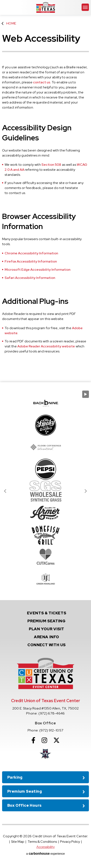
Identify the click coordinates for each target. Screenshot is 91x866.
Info (46, 636)
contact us (41, 82)
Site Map (17, 841)
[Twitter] (56, 740)
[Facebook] (33, 740)
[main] (45, 191)
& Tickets (46, 613)
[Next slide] (85, 491)
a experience (45, 853)
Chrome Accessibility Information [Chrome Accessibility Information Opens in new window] (31, 253)
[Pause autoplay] (85, 394)
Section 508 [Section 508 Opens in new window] (51, 164)
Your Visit (46, 629)
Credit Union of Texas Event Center (45, 7)
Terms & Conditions (42, 841)
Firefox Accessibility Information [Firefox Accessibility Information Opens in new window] (31, 261)
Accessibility (45, 847)
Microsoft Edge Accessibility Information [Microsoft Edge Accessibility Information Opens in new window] (37, 269)
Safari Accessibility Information (30, 278)
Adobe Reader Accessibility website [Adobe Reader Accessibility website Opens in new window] (46, 346)
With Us (46, 644)
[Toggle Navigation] (85, 7)
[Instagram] (44, 740)
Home (11, 23)
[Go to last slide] (5, 491)
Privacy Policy (70, 841)
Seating (46, 621)
